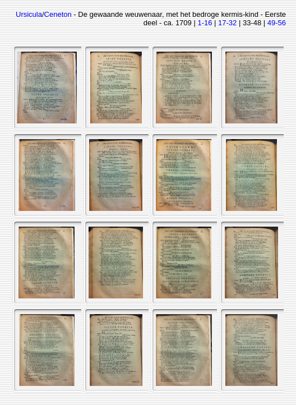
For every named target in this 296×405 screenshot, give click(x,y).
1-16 (204, 23)
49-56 (276, 23)
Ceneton (58, 14)
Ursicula (29, 14)
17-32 (227, 23)
